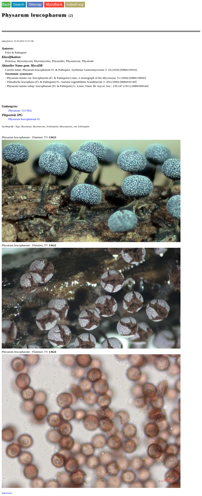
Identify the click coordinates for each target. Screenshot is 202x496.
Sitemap (35, 4)
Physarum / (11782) (19, 110)
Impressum (7, 493)
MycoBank (54, 4)
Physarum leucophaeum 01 (24, 119)
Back (6, 4)
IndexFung (75, 4)
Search (18, 4)
